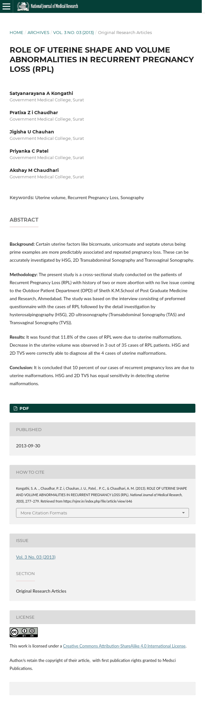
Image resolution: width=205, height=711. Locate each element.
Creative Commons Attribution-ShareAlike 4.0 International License (124, 645)
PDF (23, 408)
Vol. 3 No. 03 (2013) (73, 32)
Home (16, 32)
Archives (38, 32)
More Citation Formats (43, 512)
